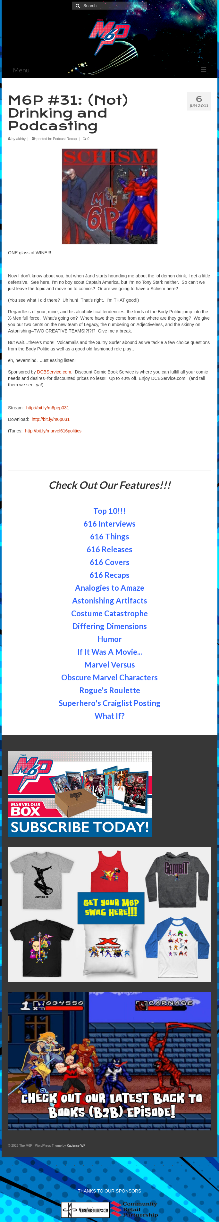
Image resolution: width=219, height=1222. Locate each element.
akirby (21, 139)
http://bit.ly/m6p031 (51, 419)
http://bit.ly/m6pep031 (47, 407)
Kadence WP (76, 1145)
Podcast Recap (65, 139)
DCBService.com (54, 371)
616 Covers (110, 562)
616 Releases (109, 549)
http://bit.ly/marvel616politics (53, 430)
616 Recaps (109, 574)
